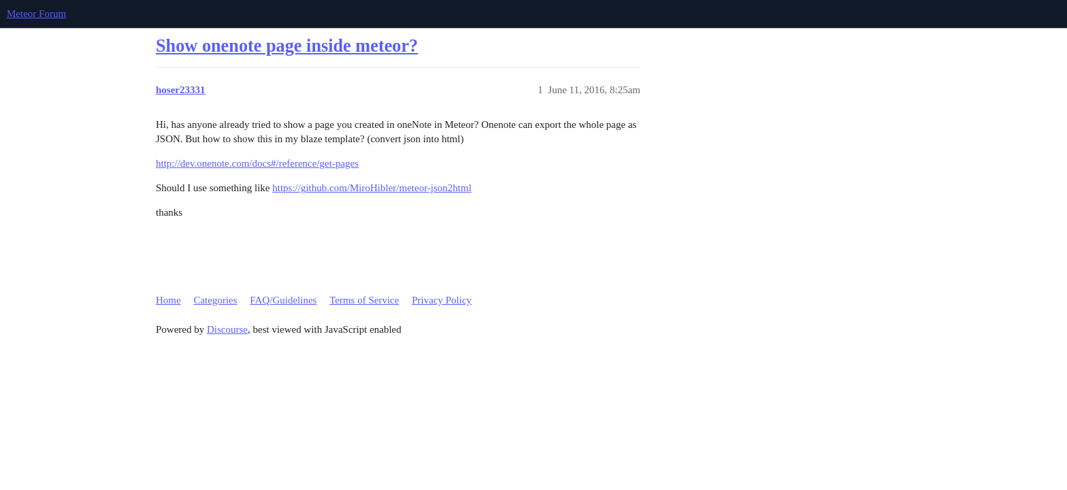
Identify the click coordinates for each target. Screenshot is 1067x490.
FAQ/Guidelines (283, 300)
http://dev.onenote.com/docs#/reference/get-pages (257, 163)
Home (168, 300)
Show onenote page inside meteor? (287, 46)
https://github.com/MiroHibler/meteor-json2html (372, 187)
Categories (215, 300)
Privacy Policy (442, 300)
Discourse (227, 329)
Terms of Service (364, 300)
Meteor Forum (36, 13)
